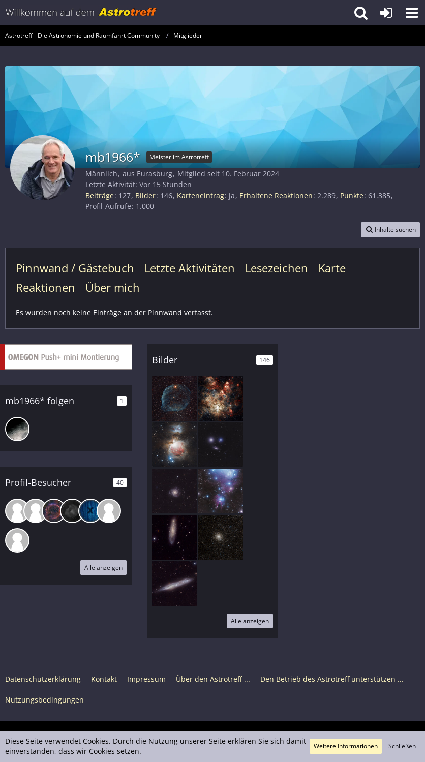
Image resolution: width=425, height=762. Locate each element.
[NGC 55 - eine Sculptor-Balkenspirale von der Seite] (174, 583)
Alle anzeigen (103, 567)
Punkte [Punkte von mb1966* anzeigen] (351, 195)
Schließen (402, 746)
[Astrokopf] (17, 429)
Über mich (112, 287)
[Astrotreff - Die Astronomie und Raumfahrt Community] (81, 13)
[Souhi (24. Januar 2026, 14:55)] (35, 511)
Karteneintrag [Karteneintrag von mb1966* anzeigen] (200, 195)
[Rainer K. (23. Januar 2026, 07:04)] (72, 511)
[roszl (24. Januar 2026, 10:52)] (54, 511)
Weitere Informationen (346, 746)
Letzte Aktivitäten (189, 268)
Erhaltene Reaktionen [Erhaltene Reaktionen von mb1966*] (276, 195)
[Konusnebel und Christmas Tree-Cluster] (220, 491)
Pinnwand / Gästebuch (75, 268)
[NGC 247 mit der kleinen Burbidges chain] (174, 537)
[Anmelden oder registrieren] (386, 13)
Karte (332, 268)
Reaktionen (45, 287)
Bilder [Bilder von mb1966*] (145, 195)
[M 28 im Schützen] (220, 537)
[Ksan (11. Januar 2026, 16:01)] (90, 511)
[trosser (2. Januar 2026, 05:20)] (109, 511)
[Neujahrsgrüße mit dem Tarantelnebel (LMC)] (220, 398)
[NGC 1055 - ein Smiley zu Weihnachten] (220, 444)
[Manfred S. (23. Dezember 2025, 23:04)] (17, 540)
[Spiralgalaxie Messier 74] (174, 491)
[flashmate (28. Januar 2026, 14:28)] (17, 511)
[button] (412, 13)
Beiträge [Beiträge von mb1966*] (99, 195)
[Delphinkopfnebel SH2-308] (174, 398)
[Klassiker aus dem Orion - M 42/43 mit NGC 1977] (174, 444)
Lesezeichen (276, 268)
